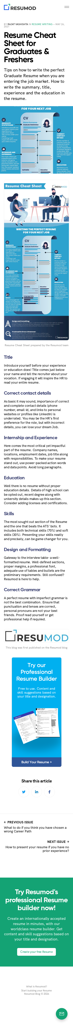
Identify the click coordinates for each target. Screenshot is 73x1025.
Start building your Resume (36, 990)
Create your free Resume (36, 952)
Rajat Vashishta (18, 24)
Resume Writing (42, 24)
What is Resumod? (36, 986)
